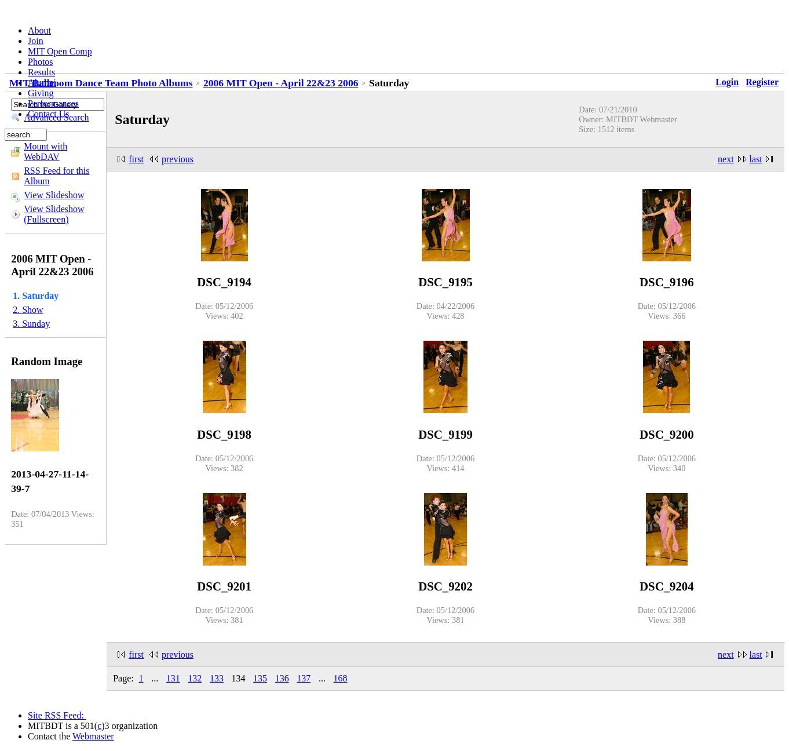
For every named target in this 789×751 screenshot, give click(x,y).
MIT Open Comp (60, 51)
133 (217, 678)
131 (173, 678)
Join (35, 41)
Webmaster (93, 736)
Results (41, 72)
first (136, 159)
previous (177, 159)
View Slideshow (54, 195)
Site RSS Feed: (57, 715)
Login (727, 82)
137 (304, 678)
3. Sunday (31, 324)
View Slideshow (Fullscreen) (54, 214)
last (756, 159)
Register (762, 82)
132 (195, 678)
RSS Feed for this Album (56, 176)
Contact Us (49, 114)
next (726, 159)
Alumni (42, 83)
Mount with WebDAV (45, 151)
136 (282, 678)
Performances (53, 103)
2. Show (28, 310)
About (39, 30)
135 (260, 678)
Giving (40, 93)
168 (340, 678)
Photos (40, 62)
